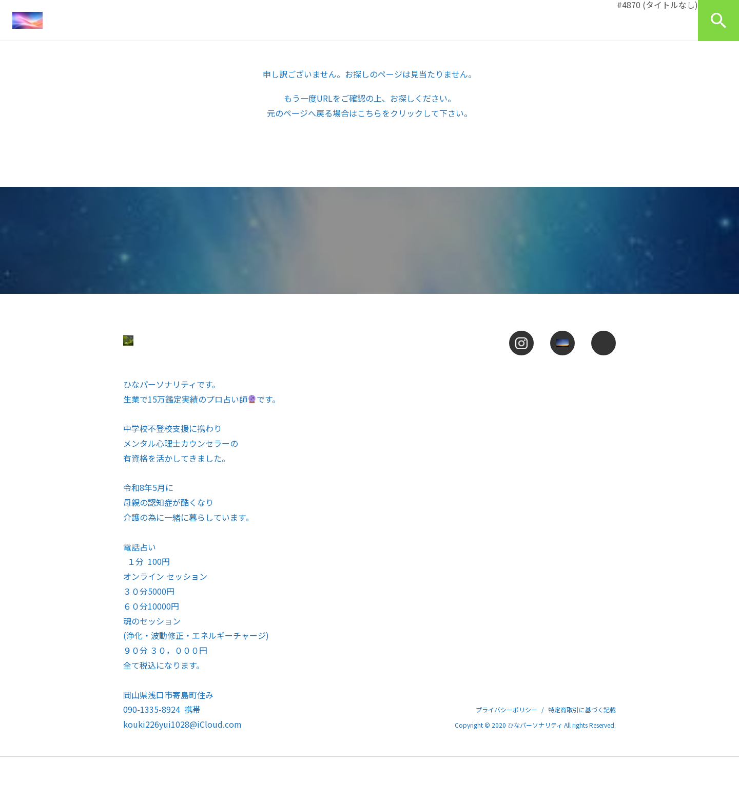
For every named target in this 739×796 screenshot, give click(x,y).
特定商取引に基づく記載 (582, 709)
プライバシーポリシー (506, 709)
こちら (369, 113)
